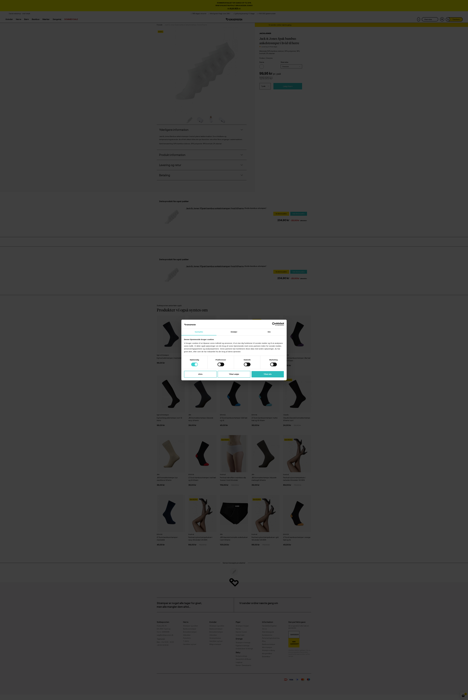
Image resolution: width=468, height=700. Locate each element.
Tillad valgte (234, 374)
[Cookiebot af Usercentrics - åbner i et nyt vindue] (274, 324)
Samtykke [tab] (199, 332)
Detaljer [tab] (234, 332)
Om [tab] (269, 332)
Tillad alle (268, 374)
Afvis (200, 374)
